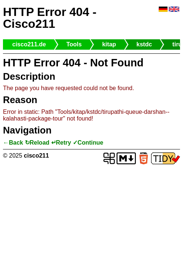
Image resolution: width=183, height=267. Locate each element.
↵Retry (61, 142)
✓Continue (88, 142)
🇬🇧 (174, 9)
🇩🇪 (163, 9)
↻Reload (37, 142)
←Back (13, 142)
